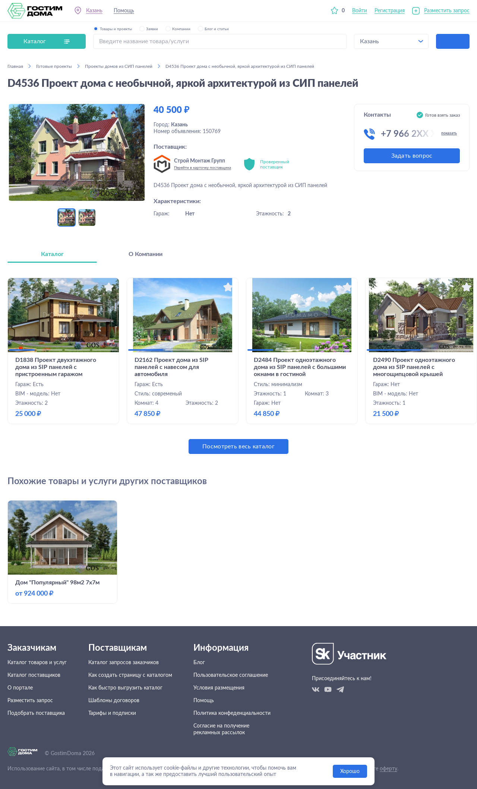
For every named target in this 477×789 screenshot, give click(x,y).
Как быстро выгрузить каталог (125, 688)
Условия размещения (218, 688)
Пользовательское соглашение (230, 675)
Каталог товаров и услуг (37, 662)
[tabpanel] (238, 366)
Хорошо (350, 771)
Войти (359, 10)
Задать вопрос (412, 156)
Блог (199, 662)
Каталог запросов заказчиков (123, 662)
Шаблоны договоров (113, 700)
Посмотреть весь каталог (238, 446)
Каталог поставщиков (33, 675)
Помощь (124, 10)
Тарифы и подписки (112, 713)
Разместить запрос (447, 10)
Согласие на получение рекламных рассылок (221, 729)
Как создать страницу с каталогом (130, 675)
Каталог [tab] (52, 254)
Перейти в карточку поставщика (202, 168)
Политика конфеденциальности (232, 713)
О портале (20, 688)
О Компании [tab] (145, 254)
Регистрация (390, 10)
